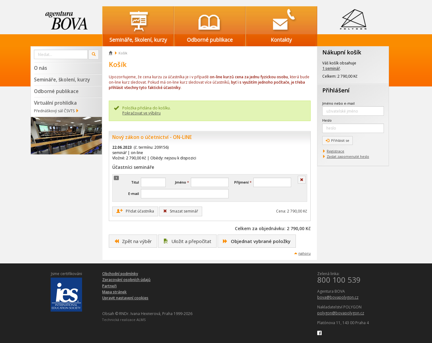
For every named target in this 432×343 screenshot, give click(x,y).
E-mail (133, 193)
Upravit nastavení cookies (125, 298)
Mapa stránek (114, 292)
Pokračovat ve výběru (141, 113)
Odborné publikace (56, 91)
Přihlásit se (337, 140)
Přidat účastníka (135, 211)
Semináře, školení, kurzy (62, 79)
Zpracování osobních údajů (126, 279)
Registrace (335, 151)
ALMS (141, 319)
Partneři (109, 286)
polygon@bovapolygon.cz (340, 313)
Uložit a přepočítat (187, 241)
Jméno (182, 182)
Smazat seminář (180, 211)
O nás (40, 68)
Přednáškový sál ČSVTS (54, 110)
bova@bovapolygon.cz (337, 297)
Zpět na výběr (133, 241)
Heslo (327, 120)
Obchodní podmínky (120, 273)
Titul (135, 182)
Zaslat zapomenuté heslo (348, 156)
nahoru (304, 253)
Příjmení (243, 182)
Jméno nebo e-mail (338, 103)
